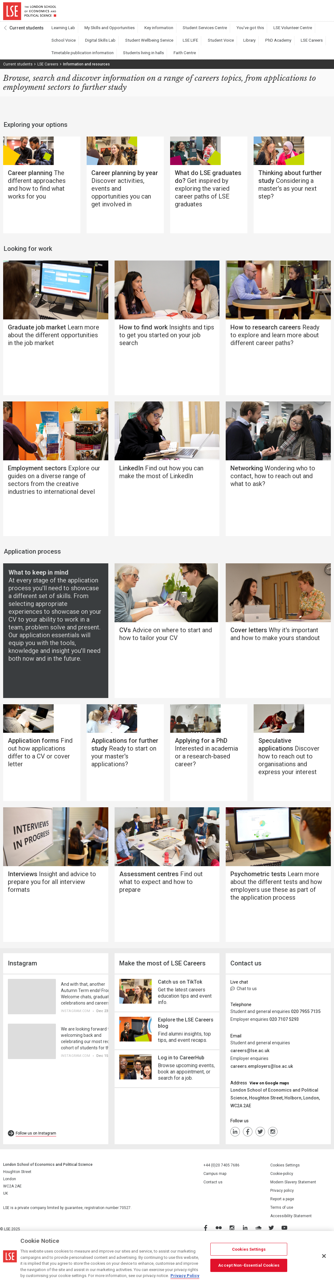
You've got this (225, 31)
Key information (144, 31)
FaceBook (247, 1165)
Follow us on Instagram (36, 1167)
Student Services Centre (185, 31)
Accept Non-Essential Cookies (248, 1265)
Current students (26, 31)
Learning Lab (61, 31)
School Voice (297, 31)
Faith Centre (105, 56)
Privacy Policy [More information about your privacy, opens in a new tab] (184, 1275)
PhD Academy (215, 44)
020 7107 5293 (284, 1052)
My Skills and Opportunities (101, 31)
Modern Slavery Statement (293, 1215)
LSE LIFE (142, 44)
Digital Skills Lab (64, 44)
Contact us (213, 1215)
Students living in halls (69, 56)
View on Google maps (269, 1116)
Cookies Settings (285, 1199)
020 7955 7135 (306, 1044)
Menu (322, 12)
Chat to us (243, 1022)
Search (288, 12)
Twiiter (260, 1165)
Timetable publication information (289, 44)
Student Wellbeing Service (106, 44)
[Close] (324, 1256)
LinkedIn (235, 1165)
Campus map (214, 1207)
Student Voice (167, 44)
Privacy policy (282, 1224)
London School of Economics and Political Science (29, 12)
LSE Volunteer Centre (262, 31)
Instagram (272, 1165)
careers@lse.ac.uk (249, 1084)
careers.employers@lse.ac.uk (261, 1099)
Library (191, 44)
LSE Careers (243, 44)
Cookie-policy (281, 1207)
